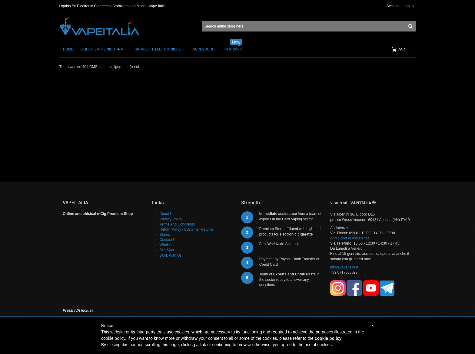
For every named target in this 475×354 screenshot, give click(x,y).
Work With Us (171, 255)
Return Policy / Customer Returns (187, 229)
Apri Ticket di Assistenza (349, 238)
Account (393, 6)
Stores (165, 234)
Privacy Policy (171, 219)
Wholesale (168, 245)
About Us (167, 214)
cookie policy (328, 338)
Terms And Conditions (177, 224)
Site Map (167, 250)
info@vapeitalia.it (344, 267)
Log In (409, 6)
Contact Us (169, 240)
